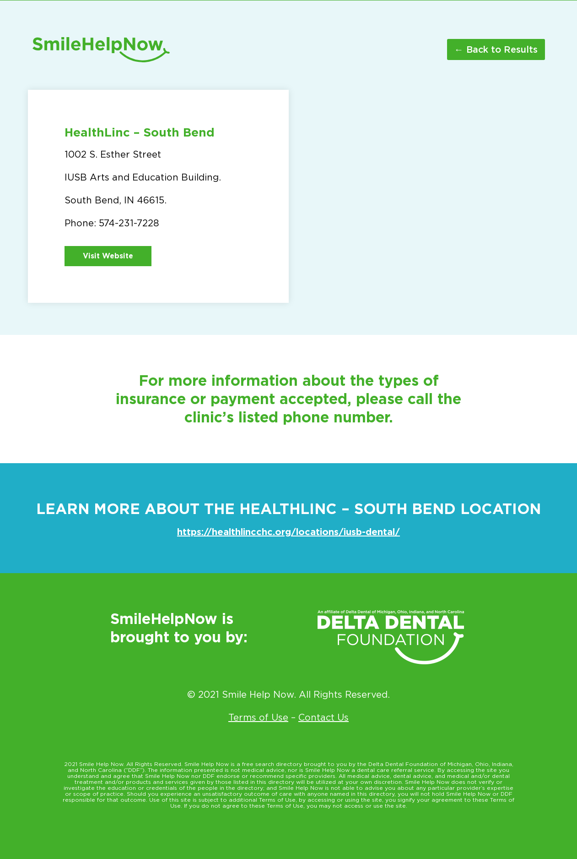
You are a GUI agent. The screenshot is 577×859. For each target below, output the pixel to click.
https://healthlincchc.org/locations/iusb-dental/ (288, 531)
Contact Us (323, 717)
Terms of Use (258, 717)
